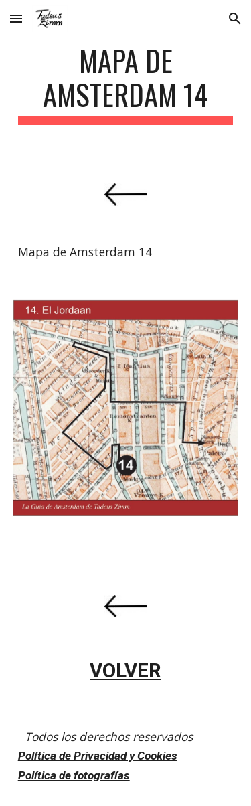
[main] (126, 83)
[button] (16, 18)
